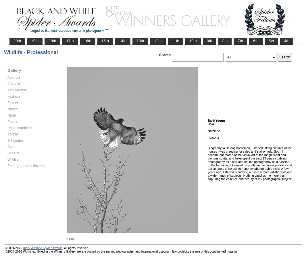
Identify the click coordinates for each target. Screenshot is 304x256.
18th (52, 41)
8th (225, 41)
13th (140, 41)
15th (105, 41)
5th (271, 41)
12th (158, 41)
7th (240, 41)
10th (193, 41)
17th (70, 41)
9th (210, 41)
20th (17, 41)
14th (123, 41)
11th (175, 41)
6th (256, 41)
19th (35, 41)
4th (287, 41)
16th (88, 41)
